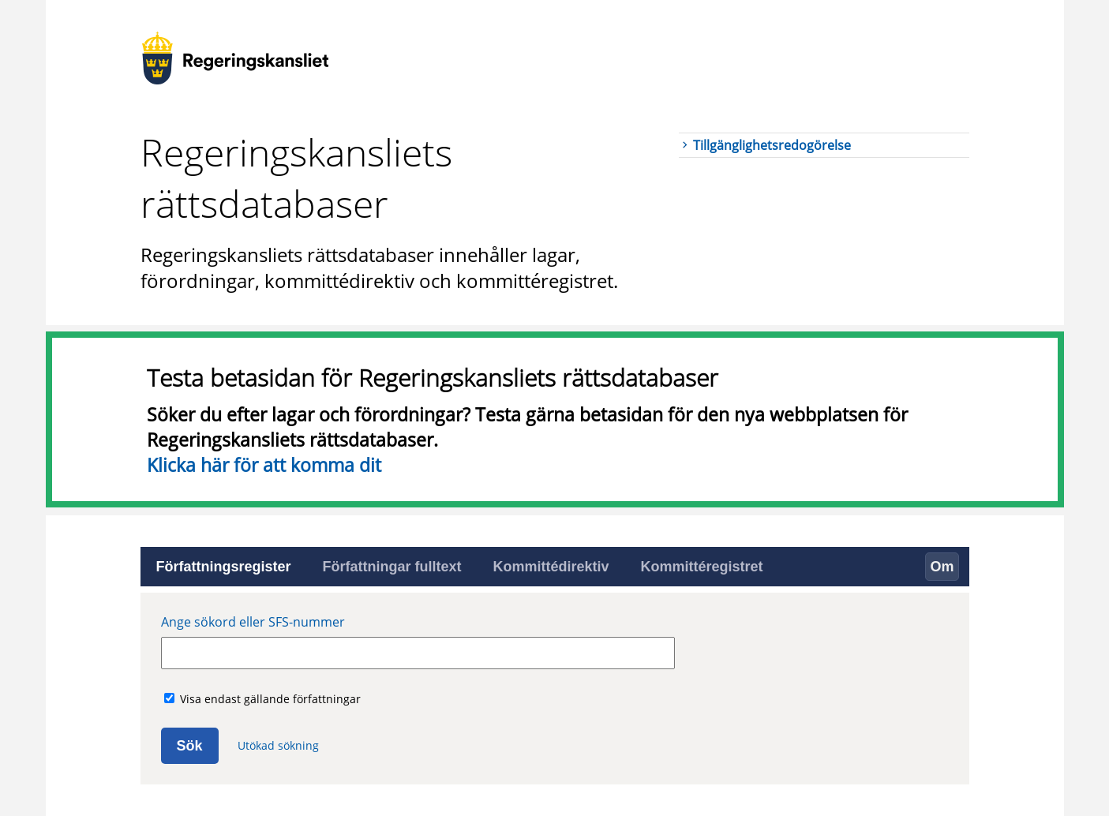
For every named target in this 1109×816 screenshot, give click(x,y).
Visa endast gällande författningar (270, 698)
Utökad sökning (278, 745)
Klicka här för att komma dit (264, 464)
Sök (190, 746)
